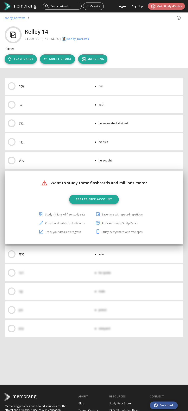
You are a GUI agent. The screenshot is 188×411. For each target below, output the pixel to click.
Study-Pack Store (120, 403)
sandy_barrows (15, 18)
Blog (81, 403)
